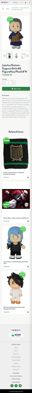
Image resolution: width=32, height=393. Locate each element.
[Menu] (29, 2)
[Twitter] (20, 385)
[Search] (21, 2)
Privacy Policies (16, 379)
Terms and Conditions (16, 376)
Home (16, 347)
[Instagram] (16, 385)
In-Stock (16, 363)
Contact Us (16, 369)
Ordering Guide (16, 357)
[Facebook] (11, 385)
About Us (16, 354)
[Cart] (25, 2)
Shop (7, 8)
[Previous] (4, 55)
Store (16, 350)
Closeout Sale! (16, 360)
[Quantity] (8, 82)
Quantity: (4, 79)
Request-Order (16, 366)
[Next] (27, 55)
